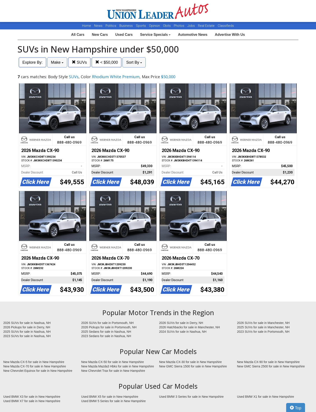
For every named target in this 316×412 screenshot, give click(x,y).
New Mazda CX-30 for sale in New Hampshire (190, 362)
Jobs (191, 26)
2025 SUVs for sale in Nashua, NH (27, 331)
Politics (111, 26)
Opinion (155, 26)
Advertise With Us (230, 34)
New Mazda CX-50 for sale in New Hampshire (112, 362)
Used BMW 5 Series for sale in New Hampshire (113, 401)
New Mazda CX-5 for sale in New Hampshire (33, 362)
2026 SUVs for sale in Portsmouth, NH (107, 323)
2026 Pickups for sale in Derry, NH (26, 327)
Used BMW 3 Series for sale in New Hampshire (191, 396)
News (98, 26)
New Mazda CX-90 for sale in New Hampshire (268, 362)
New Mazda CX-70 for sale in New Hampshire (34, 366)
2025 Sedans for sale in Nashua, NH (106, 331)
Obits (167, 26)
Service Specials (155, 34)
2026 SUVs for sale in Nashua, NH (27, 323)
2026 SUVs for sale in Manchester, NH (263, 323)
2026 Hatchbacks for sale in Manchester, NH (189, 327)
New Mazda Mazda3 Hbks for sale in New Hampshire (117, 366)
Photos (179, 26)
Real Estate (206, 26)
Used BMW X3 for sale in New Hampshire (31, 396)
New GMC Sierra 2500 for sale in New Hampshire (271, 366)
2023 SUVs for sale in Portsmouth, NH (263, 331)
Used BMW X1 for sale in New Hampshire (265, 396)
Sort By (134, 62)
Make (57, 62)
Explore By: (32, 62)
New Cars (100, 34)
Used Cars (124, 34)
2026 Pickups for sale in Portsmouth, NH (108, 327)
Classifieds (226, 26)
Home (86, 26)
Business (126, 26)
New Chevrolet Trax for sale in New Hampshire (113, 370)
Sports (141, 26)
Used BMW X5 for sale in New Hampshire (109, 396)
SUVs (79, 62)
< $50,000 (106, 62)
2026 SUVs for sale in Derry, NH (181, 323)
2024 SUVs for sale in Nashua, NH (182, 331)
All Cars (77, 34)
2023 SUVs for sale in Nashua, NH (27, 336)
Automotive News (192, 34)
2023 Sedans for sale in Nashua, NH (106, 336)
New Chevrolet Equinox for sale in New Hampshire (37, 370)
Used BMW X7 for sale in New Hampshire (31, 401)
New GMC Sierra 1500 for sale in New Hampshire (193, 366)
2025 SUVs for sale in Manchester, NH (263, 327)
